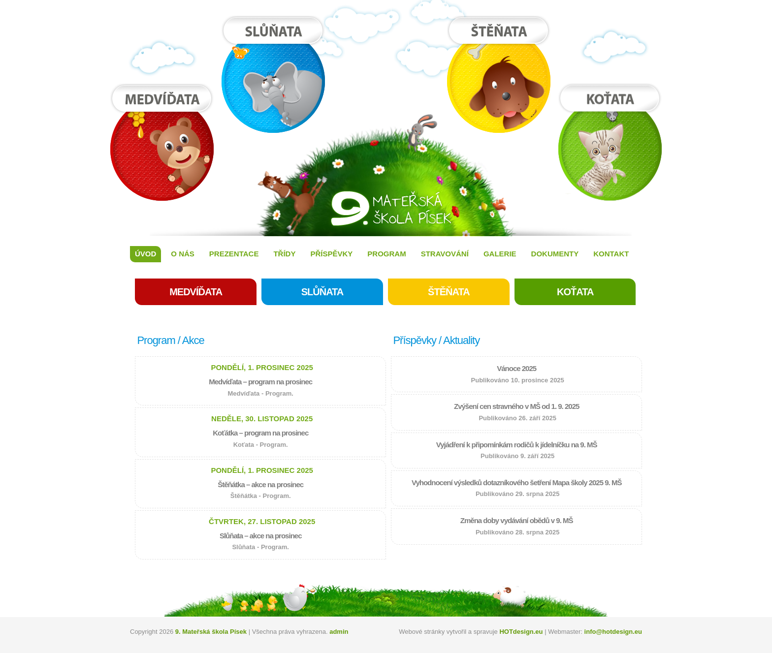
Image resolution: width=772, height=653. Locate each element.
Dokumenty (555, 253)
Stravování (445, 253)
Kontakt (611, 253)
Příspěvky (331, 253)
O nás (182, 253)
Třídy (284, 253)
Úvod (145, 253)
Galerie (499, 253)
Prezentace (234, 253)
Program (386, 253)
